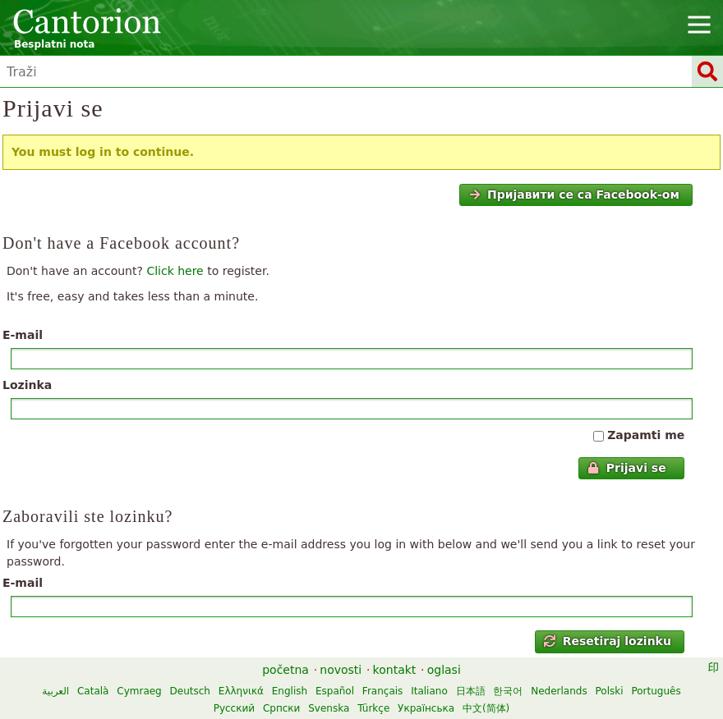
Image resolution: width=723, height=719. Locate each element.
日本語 (471, 691)
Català (92, 691)
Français (382, 691)
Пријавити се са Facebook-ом (574, 194)
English (289, 691)
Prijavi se (626, 467)
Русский (234, 708)
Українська (426, 708)
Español (334, 691)
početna (285, 669)
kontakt (395, 669)
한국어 (508, 691)
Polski (610, 691)
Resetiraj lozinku (607, 641)
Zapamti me (645, 435)
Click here (174, 270)
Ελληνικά (241, 691)
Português (655, 691)
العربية (55, 691)
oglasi (444, 669)
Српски (282, 708)
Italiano (429, 691)
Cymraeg (139, 691)
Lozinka (27, 385)
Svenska (328, 708)
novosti (341, 669)
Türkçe (373, 708)
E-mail (22, 334)
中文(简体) (486, 708)
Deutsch (190, 691)
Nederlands (559, 691)
